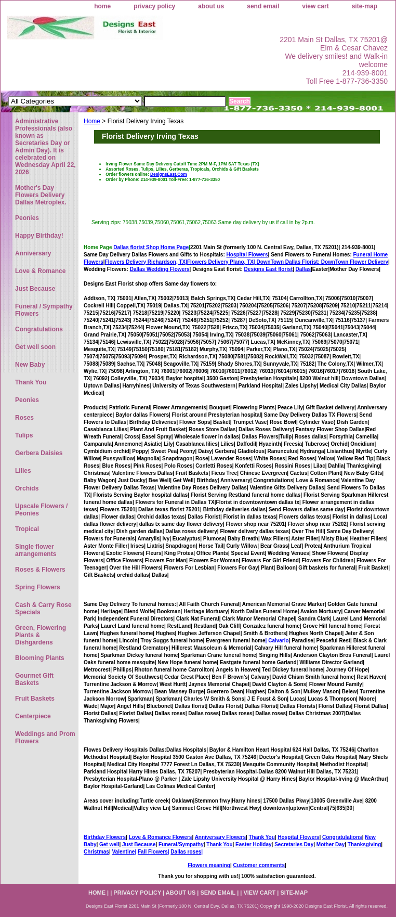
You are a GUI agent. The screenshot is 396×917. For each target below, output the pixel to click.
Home (92, 121)
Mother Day (330, 844)
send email (263, 6)
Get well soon (35, 347)
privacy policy (154, 6)
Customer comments (258, 865)
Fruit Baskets (35, 698)
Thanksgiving (364, 844)
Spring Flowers (37, 587)
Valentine (123, 852)
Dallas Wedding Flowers (160, 269)
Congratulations (342, 837)
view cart (315, 6)
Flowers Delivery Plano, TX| (254, 262)
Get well (109, 844)
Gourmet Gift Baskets (34, 679)
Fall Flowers (153, 852)
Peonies (27, 218)
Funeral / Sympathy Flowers (44, 310)
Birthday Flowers (105, 837)
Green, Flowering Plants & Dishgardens (40, 635)
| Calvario (277, 640)
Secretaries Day (293, 844)
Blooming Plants (39, 658)
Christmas (96, 852)
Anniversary (33, 253)
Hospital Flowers (247, 254)
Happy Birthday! (39, 235)
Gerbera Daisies (38, 453)
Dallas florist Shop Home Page (151, 247)
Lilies (23, 470)
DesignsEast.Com (168, 174)
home (102, 6)
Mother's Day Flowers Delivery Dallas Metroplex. (41, 195)
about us (211, 6)
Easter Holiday (253, 844)
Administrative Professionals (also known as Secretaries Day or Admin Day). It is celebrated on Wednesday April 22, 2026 (45, 147)
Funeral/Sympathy (181, 844)
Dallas (303, 269)
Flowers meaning (209, 865)
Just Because (138, 844)
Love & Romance (40, 271)
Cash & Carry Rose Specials (43, 608)
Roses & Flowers (40, 569)
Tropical (27, 529)
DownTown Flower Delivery (354, 262)
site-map (364, 6)
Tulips (24, 435)
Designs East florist (268, 269)
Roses (24, 417)
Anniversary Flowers (220, 837)
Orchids (26, 488)
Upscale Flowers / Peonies (41, 509)
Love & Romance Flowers (160, 837)
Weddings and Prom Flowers (45, 737)
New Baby (30, 364)
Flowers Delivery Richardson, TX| (146, 262)
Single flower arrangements (35, 550)
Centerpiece (33, 716)
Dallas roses (185, 852)
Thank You (262, 837)
